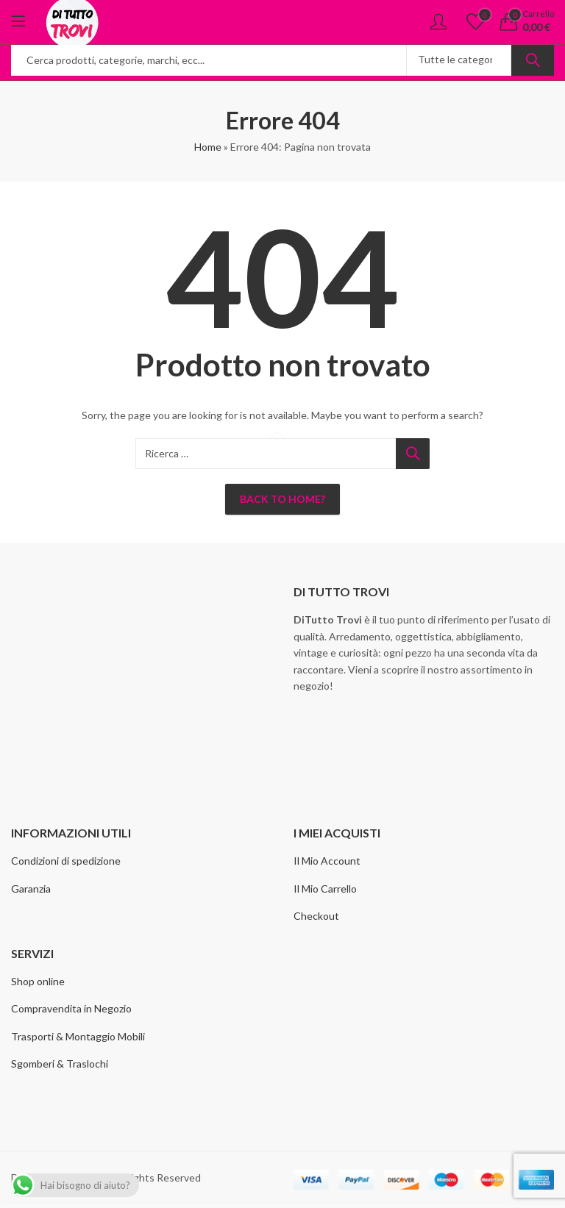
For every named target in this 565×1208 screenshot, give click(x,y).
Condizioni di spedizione (66, 860)
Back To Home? (282, 499)
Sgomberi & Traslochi (59, 1063)
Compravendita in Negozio (71, 1008)
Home (207, 146)
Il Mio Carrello (325, 888)
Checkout (316, 915)
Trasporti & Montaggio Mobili (78, 1036)
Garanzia (31, 888)
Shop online (38, 981)
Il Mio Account (327, 860)
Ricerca (532, 60)
